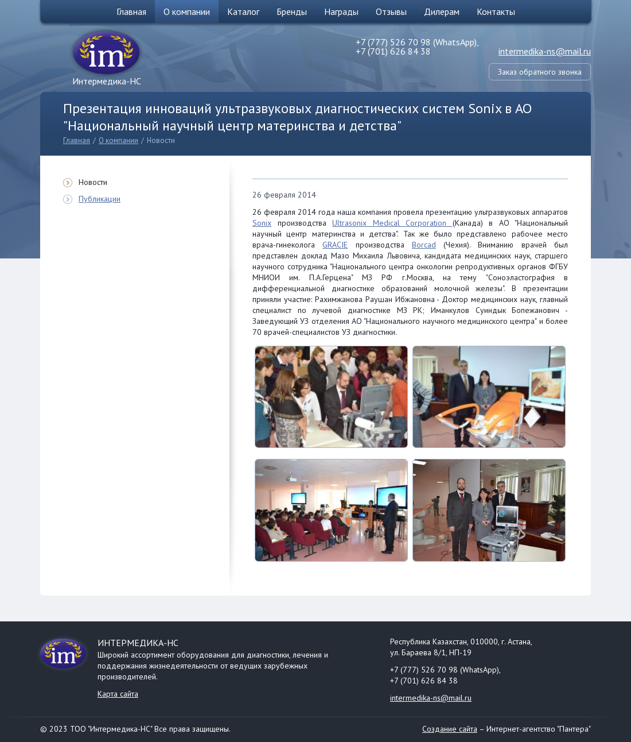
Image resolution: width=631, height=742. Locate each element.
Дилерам (441, 11)
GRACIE (335, 244)
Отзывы (391, 11)
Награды (341, 11)
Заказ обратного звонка (540, 72)
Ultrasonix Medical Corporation (392, 223)
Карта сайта (118, 694)
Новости (161, 140)
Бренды (291, 11)
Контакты (496, 11)
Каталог (243, 11)
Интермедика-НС (106, 81)
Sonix (261, 223)
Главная (131, 11)
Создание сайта (449, 729)
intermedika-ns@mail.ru (544, 51)
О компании (186, 11)
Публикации (99, 199)
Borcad (424, 244)
